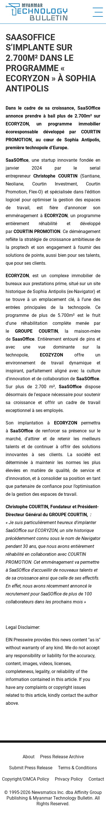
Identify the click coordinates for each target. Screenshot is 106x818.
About (28, 756)
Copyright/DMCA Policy (25, 779)
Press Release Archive (62, 756)
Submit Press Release (30, 767)
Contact (96, 779)
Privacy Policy (69, 779)
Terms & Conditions (77, 767)
